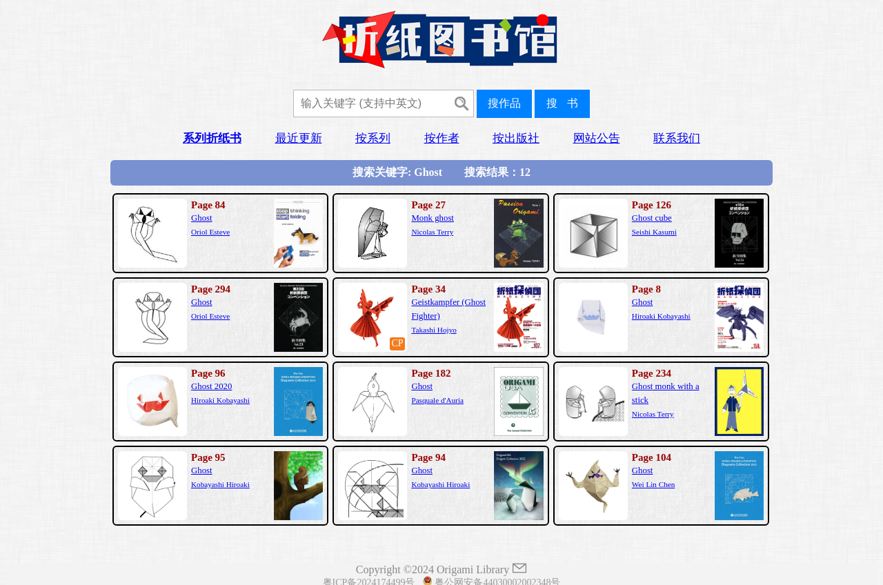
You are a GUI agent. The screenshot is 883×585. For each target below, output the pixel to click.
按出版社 (516, 138)
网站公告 (596, 138)
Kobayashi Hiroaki (220, 484)
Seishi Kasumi (654, 232)
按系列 (372, 138)
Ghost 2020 (211, 386)
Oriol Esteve (210, 232)
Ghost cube (652, 218)
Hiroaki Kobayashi (661, 316)
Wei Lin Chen (653, 484)
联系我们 (676, 138)
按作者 (441, 138)
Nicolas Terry (432, 232)
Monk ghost (432, 218)
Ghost (201, 218)
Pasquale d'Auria (437, 400)
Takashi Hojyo (433, 330)
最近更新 (298, 138)
